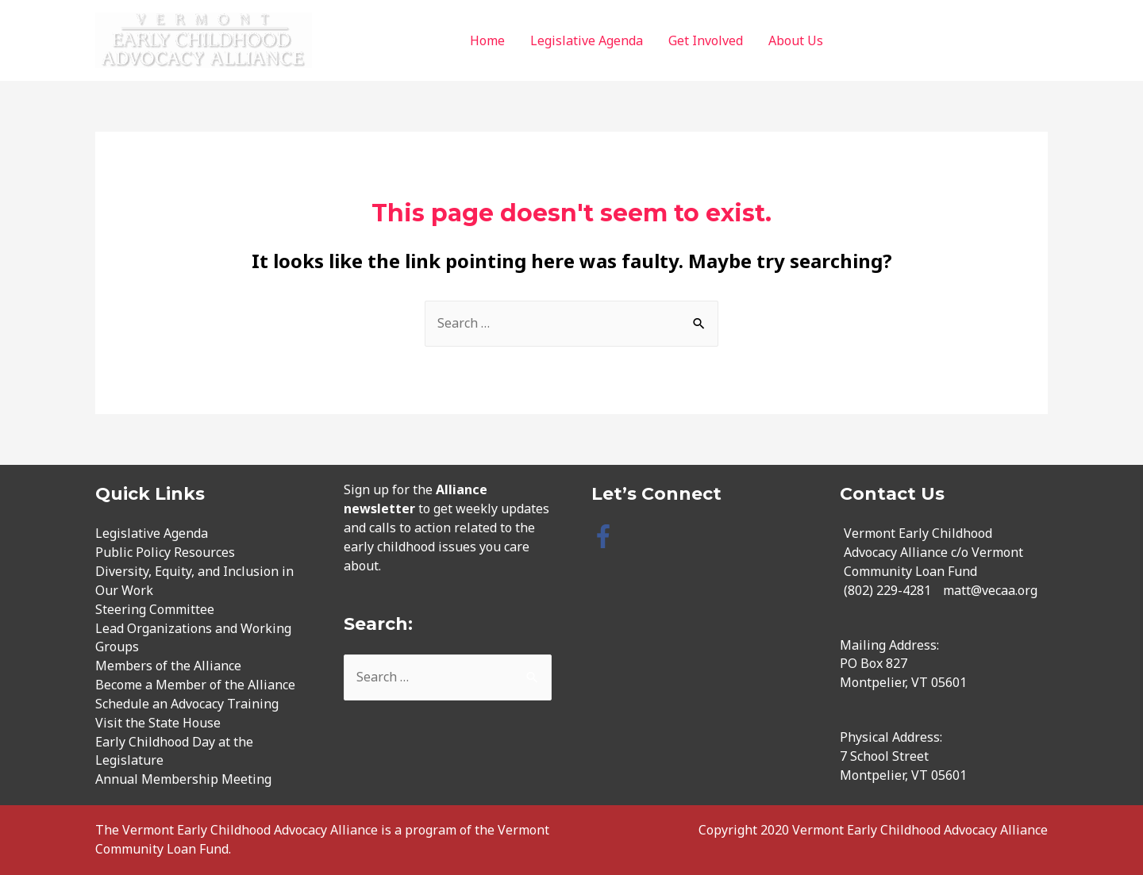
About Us (795, 40)
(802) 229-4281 (887, 590)
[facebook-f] (606, 536)
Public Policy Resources (165, 552)
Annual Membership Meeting (183, 779)
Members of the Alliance (168, 665)
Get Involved (705, 40)
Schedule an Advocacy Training (187, 703)
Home (487, 40)
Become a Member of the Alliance (195, 684)
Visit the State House (158, 722)
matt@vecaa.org (990, 590)
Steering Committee (154, 609)
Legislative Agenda (586, 40)
